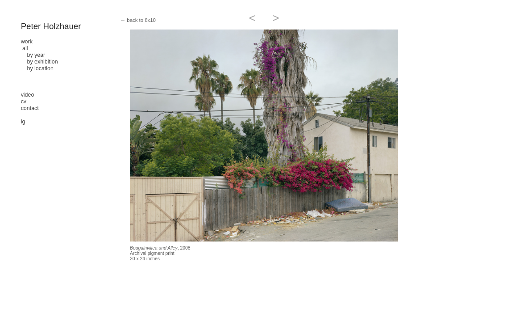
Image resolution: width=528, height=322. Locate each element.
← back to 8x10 (138, 20)
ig (23, 122)
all (25, 48)
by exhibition (39, 62)
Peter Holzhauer (51, 26)
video (27, 95)
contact (30, 108)
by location (37, 68)
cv (23, 101)
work (27, 41)
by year (33, 55)
